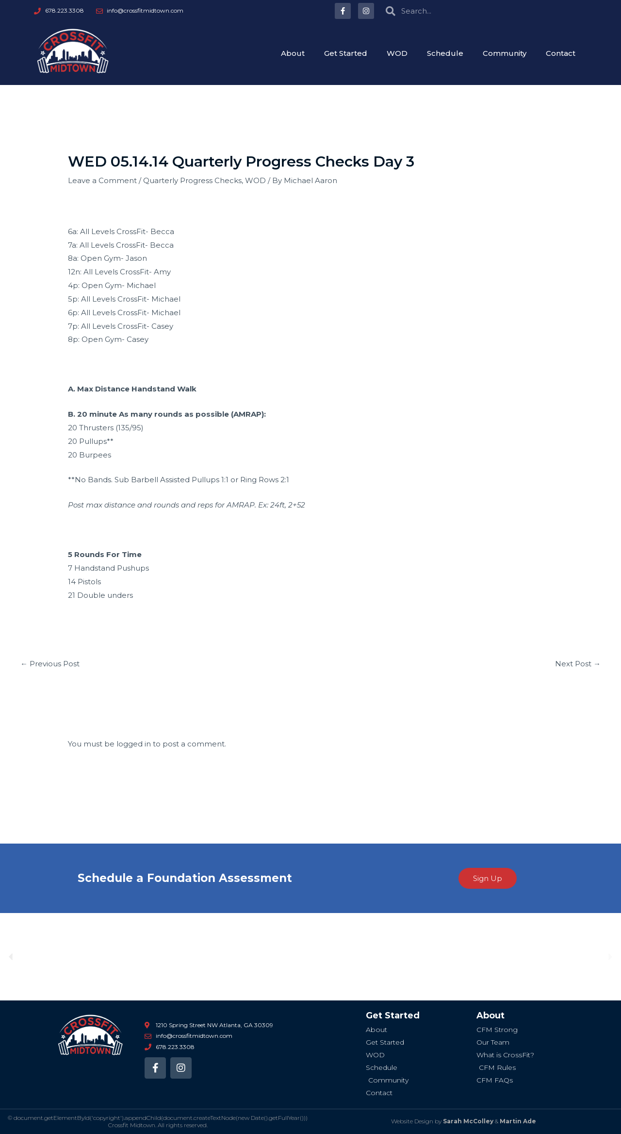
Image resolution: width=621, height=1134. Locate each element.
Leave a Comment (102, 180)
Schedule (445, 53)
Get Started (345, 53)
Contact (560, 53)
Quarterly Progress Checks (192, 180)
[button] (11, 957)
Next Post (578, 663)
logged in (133, 743)
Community (504, 53)
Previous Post (50, 663)
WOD (397, 53)
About (293, 53)
